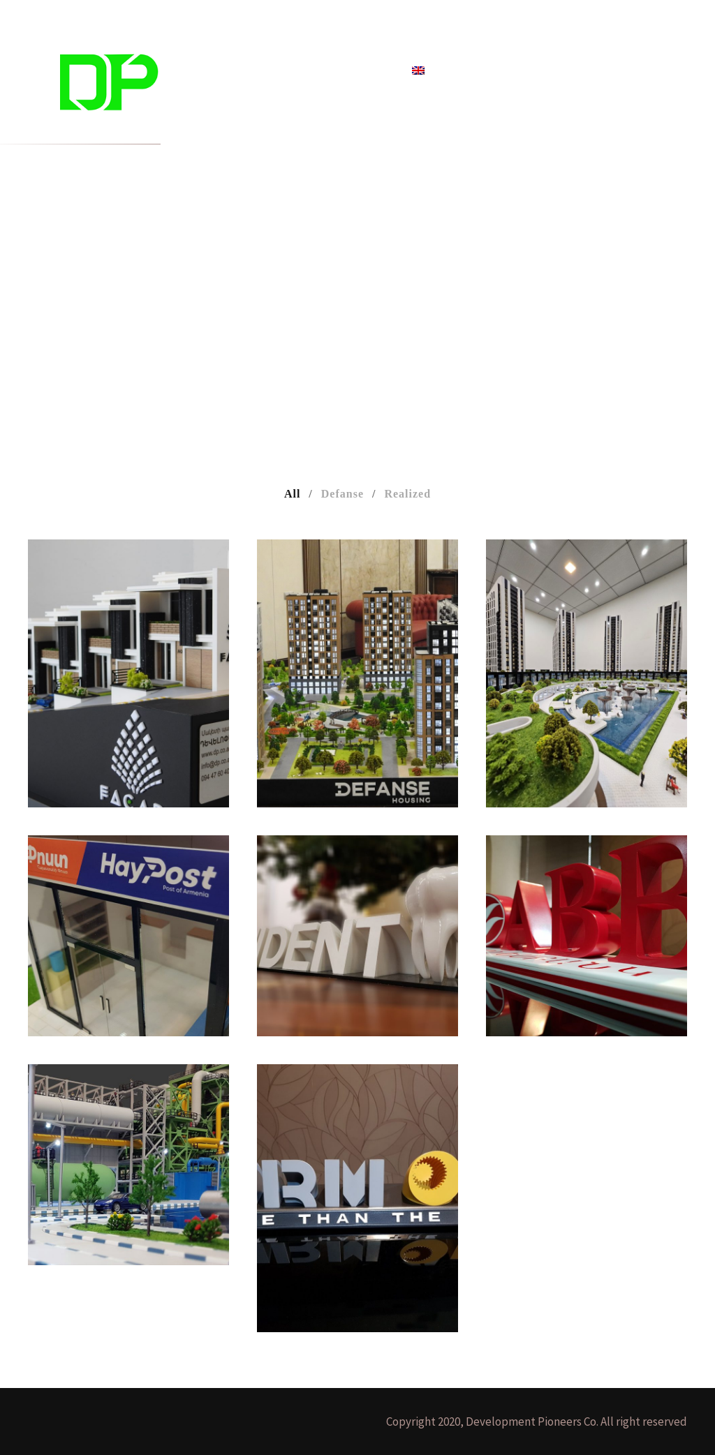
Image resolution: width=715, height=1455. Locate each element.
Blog (319, 71)
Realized (407, 494)
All (292, 494)
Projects (270, 71)
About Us (371, 71)
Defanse (342, 494)
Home (217, 71)
